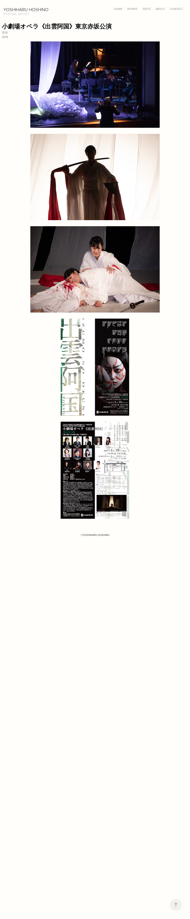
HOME (118, 9)
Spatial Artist (16, 13)
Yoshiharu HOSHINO (26, 9)
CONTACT (176, 9)
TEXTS (146, 9)
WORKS (132, 9)
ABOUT (160, 9)
